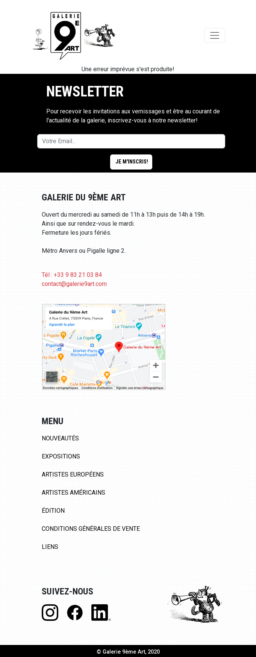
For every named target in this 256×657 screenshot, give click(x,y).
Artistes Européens (73, 474)
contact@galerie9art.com (74, 283)
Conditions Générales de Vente (91, 528)
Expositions (61, 456)
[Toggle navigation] (214, 35)
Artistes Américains (73, 492)
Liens (50, 546)
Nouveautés (60, 438)
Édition (53, 510)
